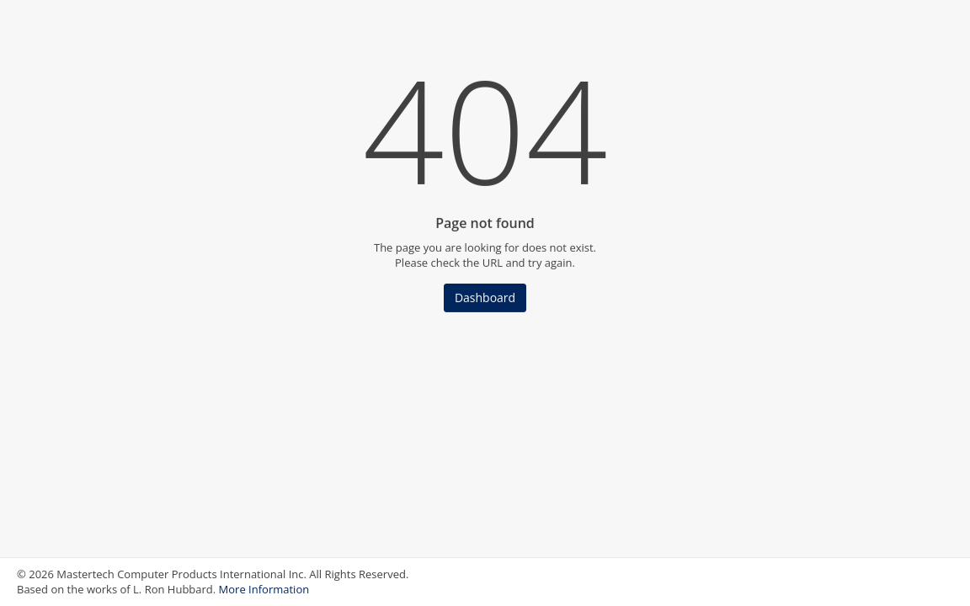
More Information (264, 589)
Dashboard (485, 298)
